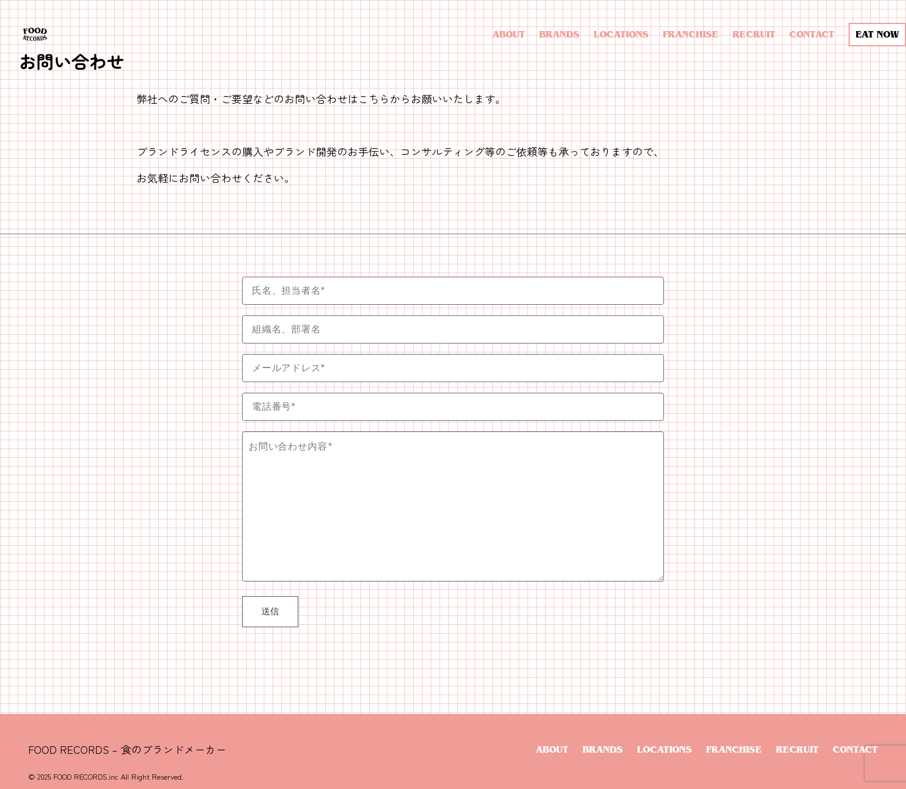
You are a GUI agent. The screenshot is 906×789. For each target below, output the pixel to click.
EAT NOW (877, 34)
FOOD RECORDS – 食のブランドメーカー (127, 749)
